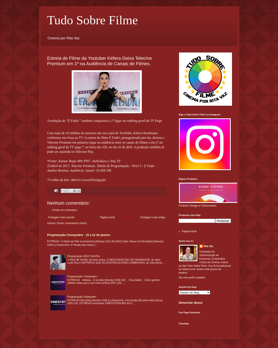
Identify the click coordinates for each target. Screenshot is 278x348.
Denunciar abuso (191, 302)
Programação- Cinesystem (82, 276)
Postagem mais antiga (152, 217)
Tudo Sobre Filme (92, 20)
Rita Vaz (208, 246)
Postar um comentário (64, 210)
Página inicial (107, 217)
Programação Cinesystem (81, 296)
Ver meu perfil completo (192, 277)
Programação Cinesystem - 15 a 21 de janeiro (78, 235)
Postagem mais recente (61, 217)
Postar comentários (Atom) (72, 223)
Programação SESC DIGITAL (83, 256)
